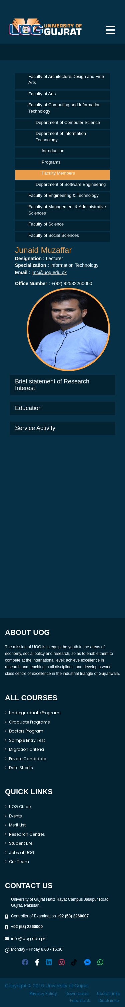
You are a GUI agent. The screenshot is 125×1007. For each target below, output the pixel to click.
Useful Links (108, 993)
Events (15, 816)
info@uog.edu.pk (28, 938)
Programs (51, 162)
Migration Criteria (26, 749)
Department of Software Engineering (71, 184)
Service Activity (35, 428)
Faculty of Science (46, 224)
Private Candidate (27, 758)
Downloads (77, 993)
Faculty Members (58, 173)
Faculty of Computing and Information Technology (64, 108)
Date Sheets (21, 767)
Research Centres (27, 834)
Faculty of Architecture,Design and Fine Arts (66, 79)
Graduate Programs (29, 722)
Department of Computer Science (68, 122)
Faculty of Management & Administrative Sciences (67, 210)
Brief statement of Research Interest (52, 384)
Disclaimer (109, 1000)
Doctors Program (26, 731)
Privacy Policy (43, 993)
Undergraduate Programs (35, 713)
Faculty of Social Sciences (53, 235)
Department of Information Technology (61, 136)
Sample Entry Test (27, 740)
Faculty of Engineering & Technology (63, 195)
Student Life (20, 843)
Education (28, 408)
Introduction (53, 150)
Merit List (17, 825)
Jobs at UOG (21, 852)
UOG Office (20, 806)
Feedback (80, 1000)
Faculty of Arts (42, 93)
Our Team (19, 861)
